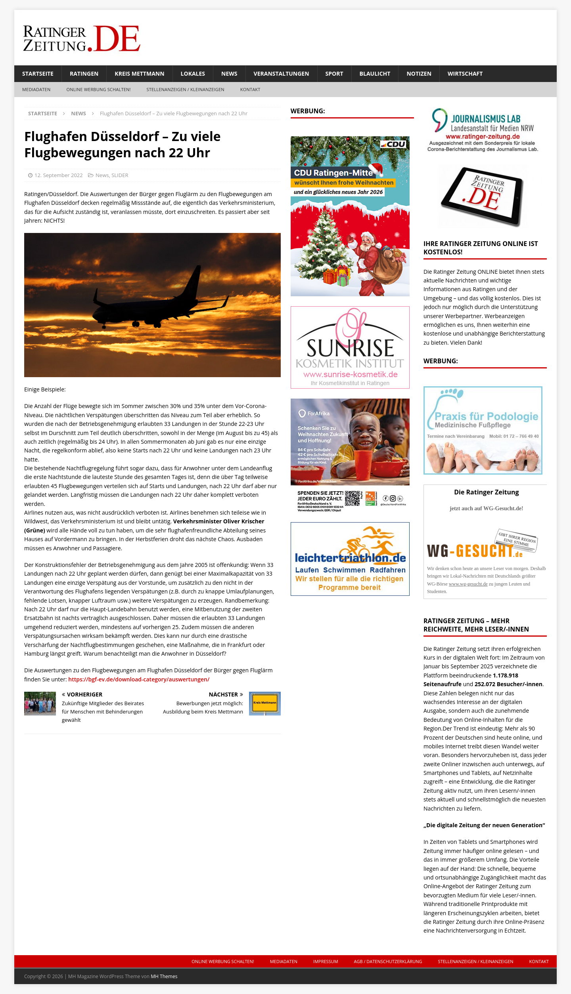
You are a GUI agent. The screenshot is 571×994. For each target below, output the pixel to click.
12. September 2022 (58, 175)
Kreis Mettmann (139, 73)
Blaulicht (375, 73)
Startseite (38, 73)
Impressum (325, 961)
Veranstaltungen (281, 73)
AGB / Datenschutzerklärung (388, 961)
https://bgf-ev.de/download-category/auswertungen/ (138, 679)
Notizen (418, 73)
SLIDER (119, 175)
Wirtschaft (465, 73)
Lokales (193, 73)
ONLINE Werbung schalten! (98, 89)
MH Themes (164, 976)
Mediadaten (36, 89)
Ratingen (84, 73)
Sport (334, 73)
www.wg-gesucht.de (468, 584)
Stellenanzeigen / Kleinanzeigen (185, 89)
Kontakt (250, 89)
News (229, 73)
